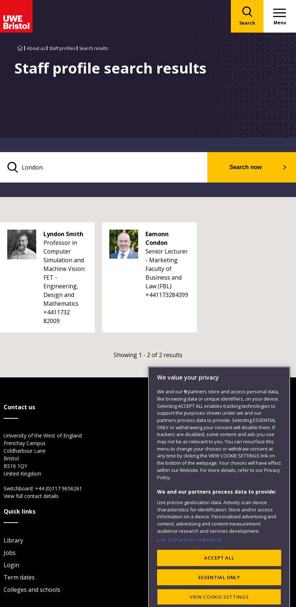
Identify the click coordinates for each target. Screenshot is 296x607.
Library (13, 540)
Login (11, 565)
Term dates (19, 577)
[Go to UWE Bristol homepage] (20, 48)
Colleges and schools (32, 590)
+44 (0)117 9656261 (58, 488)
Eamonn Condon (157, 238)
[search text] (103, 167)
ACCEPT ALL (219, 572)
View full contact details (31, 496)
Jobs (10, 553)
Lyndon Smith (63, 234)
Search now (245, 167)
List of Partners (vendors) (189, 554)
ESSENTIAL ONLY (219, 591)
